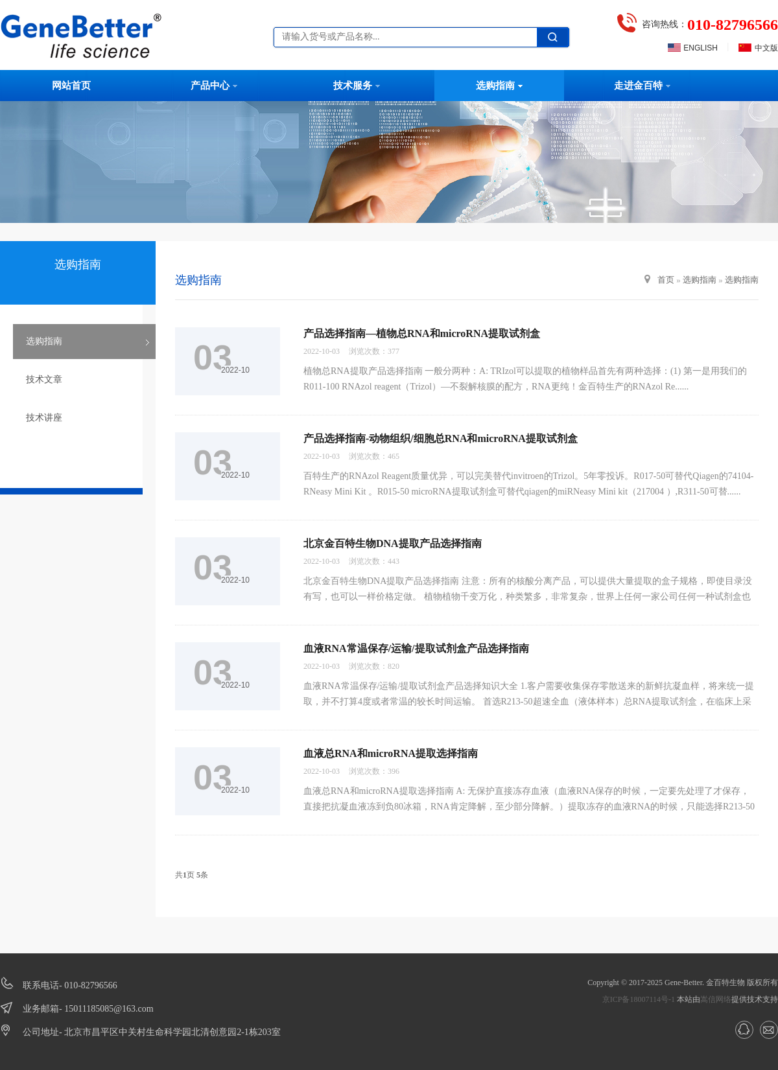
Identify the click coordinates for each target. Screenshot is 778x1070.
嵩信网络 (715, 999)
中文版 (766, 47)
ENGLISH (700, 47)
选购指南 (499, 85)
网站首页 (71, 85)
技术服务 (356, 85)
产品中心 (214, 85)
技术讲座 (44, 418)
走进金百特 (642, 85)
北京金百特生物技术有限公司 (94, 35)
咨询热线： (710, 24)
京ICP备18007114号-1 (638, 999)
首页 (665, 280)
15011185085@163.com (108, 1009)
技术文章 (44, 379)
